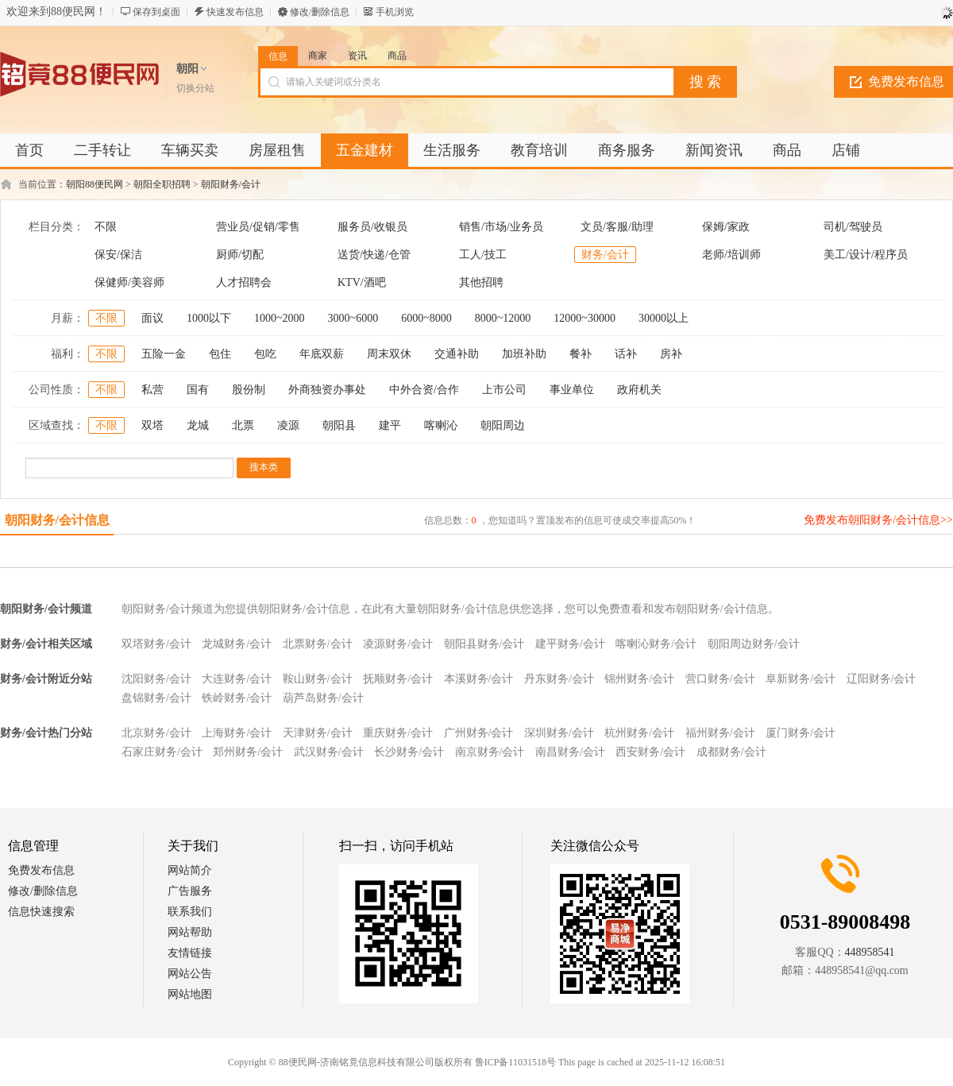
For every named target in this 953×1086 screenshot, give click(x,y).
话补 (626, 354)
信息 (277, 56)
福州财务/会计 (720, 733)
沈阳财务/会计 (156, 679)
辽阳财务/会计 (881, 679)
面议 (152, 318)
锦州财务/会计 (639, 679)
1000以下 (209, 318)
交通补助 (456, 354)
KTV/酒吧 (362, 282)
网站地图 (190, 994)
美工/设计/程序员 (866, 255)
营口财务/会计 (720, 679)
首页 (29, 150)
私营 (152, 390)
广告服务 (190, 891)
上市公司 (504, 390)
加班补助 (524, 354)
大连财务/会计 (237, 679)
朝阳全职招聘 (162, 184)
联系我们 (190, 912)
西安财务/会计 (650, 752)
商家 (317, 55)
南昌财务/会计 (570, 752)
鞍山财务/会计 (318, 679)
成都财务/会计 (731, 752)
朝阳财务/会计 (230, 184)
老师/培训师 (731, 255)
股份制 (248, 390)
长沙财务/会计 (409, 752)
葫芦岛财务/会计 (323, 698)
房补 (671, 354)
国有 (198, 390)
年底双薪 (321, 354)
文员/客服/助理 (617, 227)
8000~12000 (503, 318)
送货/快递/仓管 (374, 255)
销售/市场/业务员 (501, 227)
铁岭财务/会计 (237, 698)
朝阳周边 (502, 425)
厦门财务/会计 (800, 733)
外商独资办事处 (327, 390)
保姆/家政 (726, 227)
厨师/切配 (240, 255)
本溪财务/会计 (479, 679)
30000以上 (664, 318)
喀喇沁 (440, 425)
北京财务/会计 (156, 733)
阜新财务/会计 (800, 679)
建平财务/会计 (570, 644)
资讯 (357, 55)
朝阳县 (339, 425)
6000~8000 (426, 318)
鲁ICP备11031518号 (515, 1062)
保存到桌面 (156, 11)
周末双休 (389, 354)
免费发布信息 (41, 870)
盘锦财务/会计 (156, 698)
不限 (106, 227)
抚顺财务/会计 (398, 679)
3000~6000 (353, 318)
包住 (220, 354)
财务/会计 (605, 255)
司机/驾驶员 (853, 227)
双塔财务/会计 (156, 644)
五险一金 (163, 354)
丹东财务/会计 (559, 679)
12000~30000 (584, 318)
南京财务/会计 (490, 752)
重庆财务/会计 (398, 733)
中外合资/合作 (424, 390)
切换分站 (195, 88)
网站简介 (190, 870)
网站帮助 (190, 932)
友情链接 (190, 953)
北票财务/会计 (318, 644)
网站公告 (190, 974)
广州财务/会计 (479, 733)
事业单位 (572, 390)
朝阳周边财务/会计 (754, 644)
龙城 (198, 425)
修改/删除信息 (319, 11)
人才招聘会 (244, 282)
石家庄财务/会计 (162, 752)
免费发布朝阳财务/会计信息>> (878, 520)
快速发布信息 (235, 11)
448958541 (870, 952)
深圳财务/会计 (559, 733)
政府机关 (639, 390)
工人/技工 (483, 255)
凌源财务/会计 (398, 644)
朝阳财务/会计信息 (57, 520)
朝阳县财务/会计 (484, 644)
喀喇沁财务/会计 (655, 644)
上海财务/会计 (237, 733)
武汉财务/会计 (329, 752)
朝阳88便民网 (94, 184)
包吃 (265, 354)
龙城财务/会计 (237, 644)
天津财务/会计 (318, 733)
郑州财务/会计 (248, 752)
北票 (243, 425)
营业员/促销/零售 (258, 227)
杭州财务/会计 (639, 733)
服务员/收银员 (372, 227)
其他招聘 (481, 282)
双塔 (152, 425)
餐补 (580, 354)
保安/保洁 (118, 255)
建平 (390, 425)
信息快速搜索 (41, 912)
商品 (397, 55)
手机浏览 (395, 11)
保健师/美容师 (129, 282)
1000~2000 (279, 318)
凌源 (288, 425)
